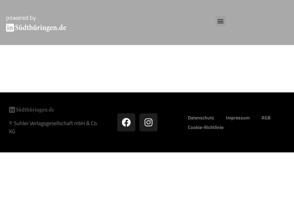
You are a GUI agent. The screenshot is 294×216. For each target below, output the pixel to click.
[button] (221, 21)
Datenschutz (201, 117)
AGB (266, 117)
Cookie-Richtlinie (206, 127)
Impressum (238, 117)
